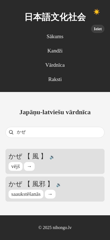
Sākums (55, 36)
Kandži (54, 51)
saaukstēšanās (26, 194)
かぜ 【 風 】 (29, 156)
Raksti (55, 79)
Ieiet (98, 28)
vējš (15, 166)
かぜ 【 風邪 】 (32, 184)
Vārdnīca (55, 65)
